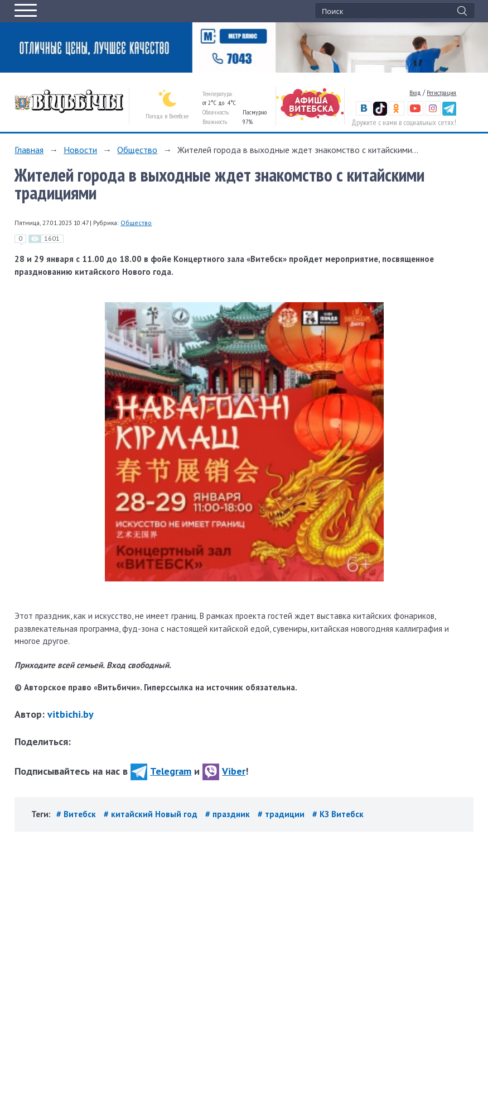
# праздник (228, 814)
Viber (223, 771)
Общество (137, 149)
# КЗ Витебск (338, 814)
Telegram (161, 771)
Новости (80, 149)
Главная (29, 149)
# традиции (282, 814)
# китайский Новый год (152, 814)
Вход (415, 92)
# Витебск (77, 814)
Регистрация (441, 92)
